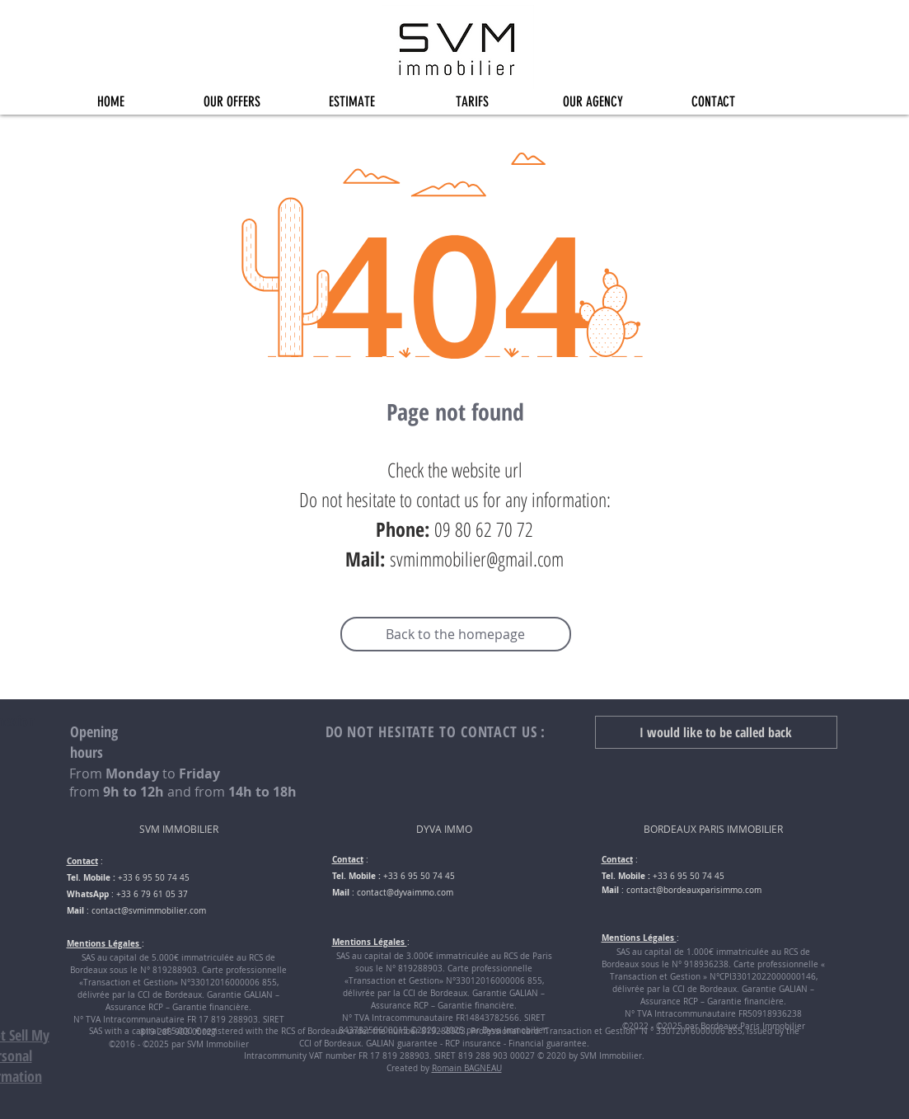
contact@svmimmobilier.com (148, 910)
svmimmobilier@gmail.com (477, 558)
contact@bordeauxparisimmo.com (693, 890)
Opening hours (94, 742)
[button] (231, 102)
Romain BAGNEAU (467, 1068)
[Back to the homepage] (455, 634)
